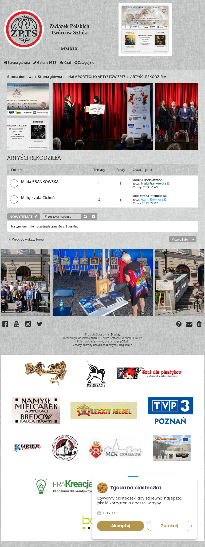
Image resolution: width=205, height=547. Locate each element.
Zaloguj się (84, 64)
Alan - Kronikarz (152, 199)
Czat (65, 64)
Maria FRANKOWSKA (39, 181)
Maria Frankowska (153, 183)
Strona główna (17, 64)
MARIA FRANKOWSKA (147, 179)
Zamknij (169, 526)
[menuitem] (199, 324)
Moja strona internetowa (149, 195)
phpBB (94, 337)
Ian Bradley (113, 334)
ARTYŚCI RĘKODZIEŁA (34, 157)
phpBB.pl (122, 341)
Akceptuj (120, 526)
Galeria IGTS (44, 64)
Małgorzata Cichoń (38, 197)
